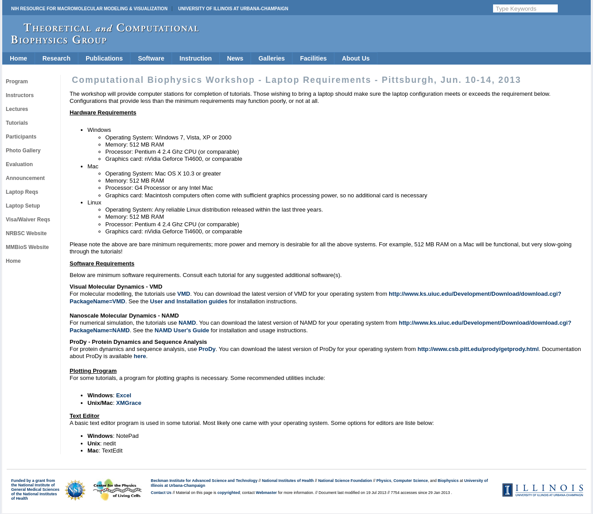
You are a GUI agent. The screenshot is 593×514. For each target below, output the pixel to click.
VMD (183, 293)
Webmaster (266, 492)
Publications (104, 58)
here (140, 356)
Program (17, 81)
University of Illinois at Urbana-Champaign (233, 8)
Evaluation (19, 164)
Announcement (25, 178)
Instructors (20, 95)
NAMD (187, 322)
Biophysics (448, 480)
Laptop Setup (23, 206)
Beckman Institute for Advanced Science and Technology (204, 480)
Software (151, 58)
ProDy (207, 349)
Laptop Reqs (22, 192)
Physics (384, 480)
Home (18, 58)
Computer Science (411, 480)
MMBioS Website (27, 247)
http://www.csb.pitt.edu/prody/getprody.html (478, 349)
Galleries (271, 58)
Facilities (313, 58)
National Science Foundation (345, 480)
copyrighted (228, 492)
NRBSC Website (26, 233)
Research (56, 58)
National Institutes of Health (288, 480)
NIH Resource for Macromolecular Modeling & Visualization (89, 8)
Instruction (195, 58)
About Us (355, 58)
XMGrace (128, 403)
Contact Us (161, 492)
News (235, 58)
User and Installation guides (188, 301)
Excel (123, 395)
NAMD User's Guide (181, 330)
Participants (21, 137)
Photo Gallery (23, 150)
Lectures (17, 109)
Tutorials (17, 123)
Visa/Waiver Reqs (28, 219)
